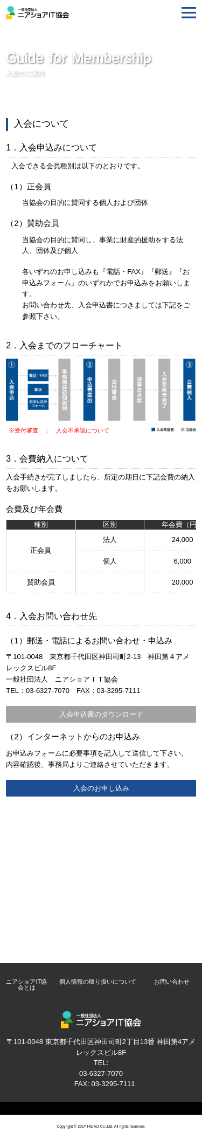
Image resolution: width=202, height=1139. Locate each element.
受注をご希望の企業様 (101, 948)
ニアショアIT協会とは (26, 985)
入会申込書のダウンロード (101, 714)
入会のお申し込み (101, 788)
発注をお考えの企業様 (101, 922)
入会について (101, 870)
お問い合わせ (172, 982)
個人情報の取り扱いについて (97, 982)
